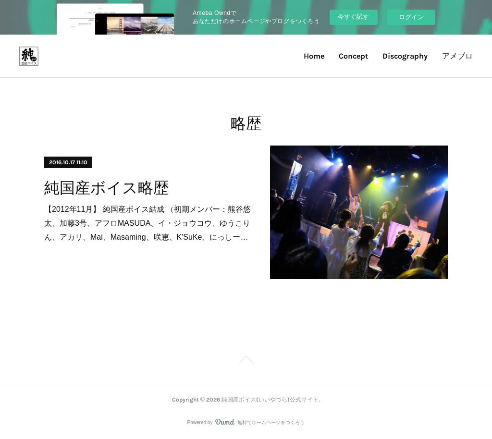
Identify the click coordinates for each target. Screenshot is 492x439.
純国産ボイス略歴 (106, 187)
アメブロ (457, 56)
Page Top (246, 361)
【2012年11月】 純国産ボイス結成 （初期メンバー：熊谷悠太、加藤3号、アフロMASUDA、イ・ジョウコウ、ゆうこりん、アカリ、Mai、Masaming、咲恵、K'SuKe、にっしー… (147, 223)
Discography (405, 56)
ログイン (411, 17)
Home (314, 56)
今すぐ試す (353, 16)
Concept (353, 56)
